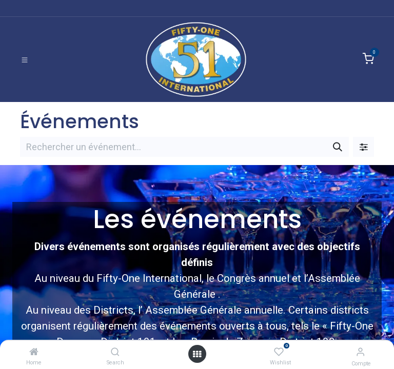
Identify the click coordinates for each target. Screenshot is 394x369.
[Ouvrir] (197, 354)
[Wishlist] (279, 352)
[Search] (115, 351)
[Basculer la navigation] (24, 59)
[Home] (33, 351)
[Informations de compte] (360, 352)
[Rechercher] (337, 147)
